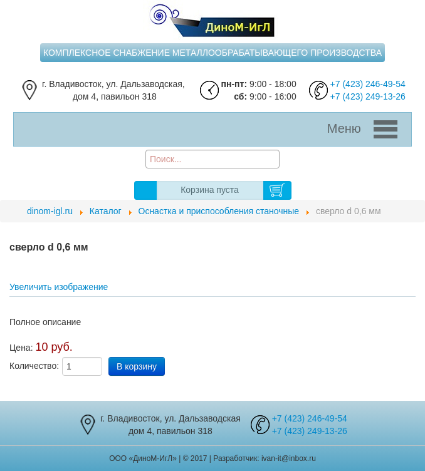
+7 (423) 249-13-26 (368, 96)
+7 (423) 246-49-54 (368, 84)
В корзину (277, 190)
